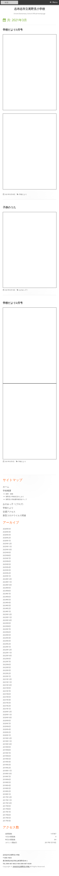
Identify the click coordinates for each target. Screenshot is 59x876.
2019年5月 (7, 759)
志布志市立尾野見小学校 (29, 9)
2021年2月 (7, 706)
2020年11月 (7, 714)
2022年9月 (7, 658)
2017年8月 (7, 809)
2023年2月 (7, 644)
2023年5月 (7, 635)
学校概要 (7, 490)
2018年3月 (7, 788)
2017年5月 (7, 818)
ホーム (6, 486)
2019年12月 (7, 738)
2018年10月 (7, 773)
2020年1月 (7, 735)
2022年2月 (7, 673)
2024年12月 (7, 579)
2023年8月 (7, 626)
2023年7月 (7, 629)
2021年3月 (7, 703)
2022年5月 (7, 667)
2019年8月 (7, 750)
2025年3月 (7, 570)
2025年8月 (7, 555)
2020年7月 (7, 723)
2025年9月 (7, 552)
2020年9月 (7, 720)
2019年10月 (7, 744)
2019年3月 (7, 765)
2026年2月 (7, 538)
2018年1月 (7, 794)
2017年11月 (7, 800)
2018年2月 (7, 791)
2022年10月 (7, 655)
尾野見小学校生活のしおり (15, 496)
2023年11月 (7, 617)
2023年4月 (7, 638)
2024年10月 (7, 585)
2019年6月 (7, 756)
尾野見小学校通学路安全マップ (16, 499)
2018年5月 (7, 782)
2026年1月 (7, 540)
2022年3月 (7, 670)
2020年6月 (7, 726)
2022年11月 (7, 652)
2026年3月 (7, 535)
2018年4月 (7, 785)
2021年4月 (7, 700)
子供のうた (9, 207)
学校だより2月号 (13, 302)
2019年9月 (7, 747)
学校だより (23, 194)
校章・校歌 (9, 494)
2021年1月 (7, 709)
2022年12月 (7, 650)
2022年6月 (7, 664)
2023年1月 (7, 647)
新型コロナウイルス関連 (14, 515)
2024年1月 (7, 611)
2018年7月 (7, 776)
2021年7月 (7, 691)
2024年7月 (7, 594)
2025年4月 (7, 567)
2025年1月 (7, 576)
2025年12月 (7, 543)
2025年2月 (7, 573)
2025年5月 (7, 564)
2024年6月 (7, 597)
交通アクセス (9, 511)
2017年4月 (7, 821)
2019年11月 (7, 741)
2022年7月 (7, 661)
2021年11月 (7, 682)
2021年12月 (7, 679)
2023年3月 (7, 641)
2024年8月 (7, 591)
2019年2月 (7, 768)
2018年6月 (7, 779)
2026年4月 (7, 532)
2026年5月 (7, 529)
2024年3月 (7, 605)
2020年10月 (7, 717)
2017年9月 (7, 806)
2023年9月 (7, 623)
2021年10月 (7, 685)
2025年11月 (7, 546)
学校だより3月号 (13, 29)
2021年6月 (7, 694)
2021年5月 (7, 697)
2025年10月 (7, 549)
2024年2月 (7, 608)
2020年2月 (7, 732)
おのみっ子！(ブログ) (13, 504)
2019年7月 (7, 753)
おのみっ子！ (23, 290)
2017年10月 (7, 803)
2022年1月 (7, 676)
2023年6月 (7, 632)
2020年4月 (7, 729)
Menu (55, 2)
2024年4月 (7, 602)
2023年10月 (7, 620)
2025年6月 (7, 561)
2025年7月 (7, 558)
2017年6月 (7, 815)
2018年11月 (7, 770)
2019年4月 (7, 762)
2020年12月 (7, 711)
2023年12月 (7, 614)
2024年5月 (7, 599)
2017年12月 (7, 797)
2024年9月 (7, 588)
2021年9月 (7, 688)
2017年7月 (7, 812)
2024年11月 (7, 582)
